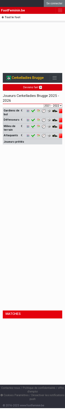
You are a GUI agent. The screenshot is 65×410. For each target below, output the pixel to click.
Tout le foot (11, 17)
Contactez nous (10, 388)
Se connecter (54, 3)
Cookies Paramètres (15, 395)
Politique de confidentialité (39, 388)
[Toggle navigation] (54, 77)
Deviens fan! (32, 87)
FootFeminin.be (13, 10)
